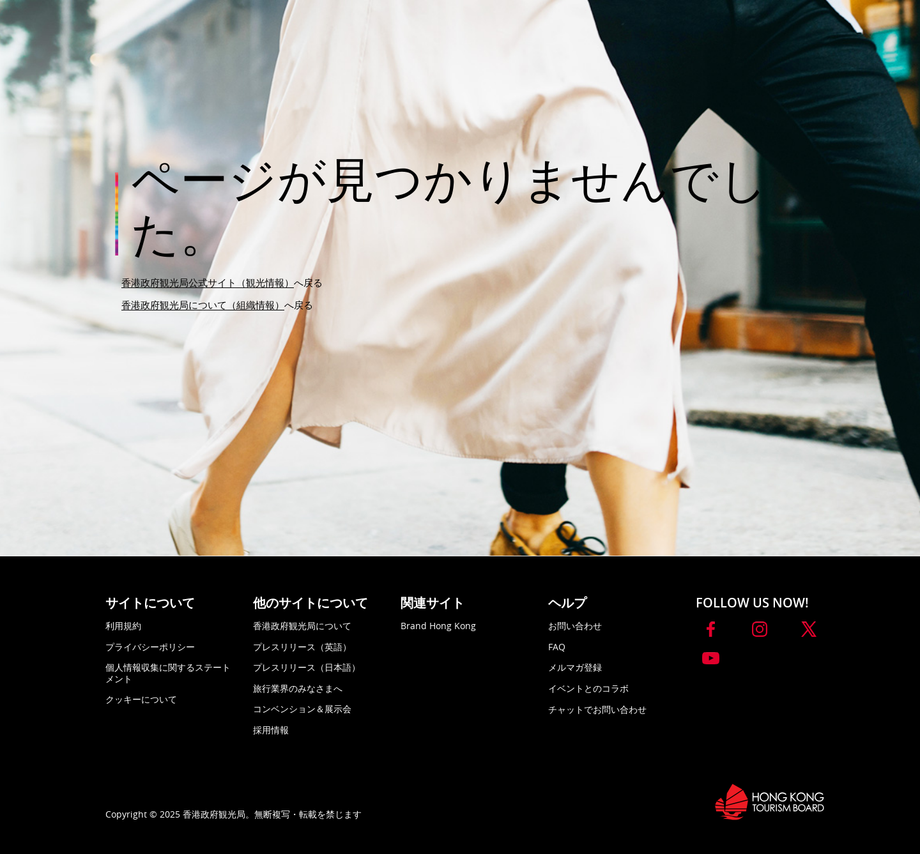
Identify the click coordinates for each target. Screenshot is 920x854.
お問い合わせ (575, 626)
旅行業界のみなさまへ (297, 688)
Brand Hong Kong (438, 626)
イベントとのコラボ (588, 688)
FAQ (556, 647)
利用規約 (123, 626)
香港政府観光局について (302, 626)
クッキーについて (141, 699)
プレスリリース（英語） (302, 647)
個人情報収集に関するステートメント (168, 673)
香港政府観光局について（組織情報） (202, 304)
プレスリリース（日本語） (306, 667)
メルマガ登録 (575, 667)
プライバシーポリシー (150, 647)
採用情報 (271, 730)
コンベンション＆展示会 (302, 709)
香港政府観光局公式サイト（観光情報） (207, 282)
